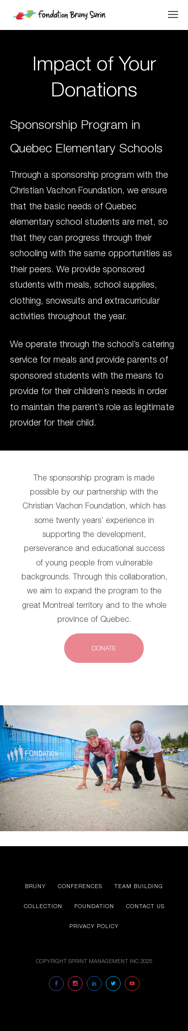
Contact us (145, 906)
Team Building (138, 886)
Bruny (35, 886)
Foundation (94, 906)
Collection (43, 906)
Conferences (80, 886)
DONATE (109, 648)
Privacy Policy (94, 926)
